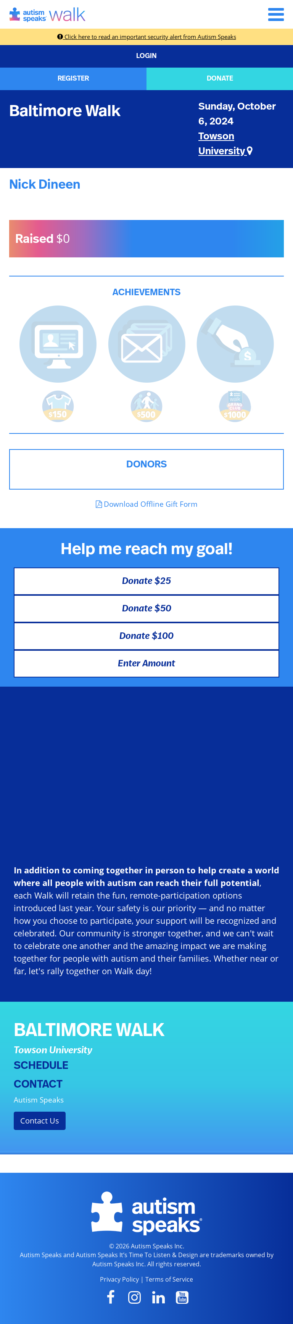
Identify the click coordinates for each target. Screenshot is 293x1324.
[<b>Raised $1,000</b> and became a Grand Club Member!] (235, 405)
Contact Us (39, 1120)
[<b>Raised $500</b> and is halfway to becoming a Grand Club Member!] (146, 405)
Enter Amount (146, 663)
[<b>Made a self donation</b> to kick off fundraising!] (235, 343)
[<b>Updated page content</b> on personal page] (58, 343)
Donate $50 (146, 608)
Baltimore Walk (65, 111)
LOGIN (146, 56)
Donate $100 (146, 636)
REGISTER (73, 78)
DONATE (220, 78)
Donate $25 (146, 581)
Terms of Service (169, 1279)
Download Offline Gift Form (147, 504)
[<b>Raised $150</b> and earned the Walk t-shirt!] (58, 405)
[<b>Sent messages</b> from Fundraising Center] (146, 343)
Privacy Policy (119, 1279)
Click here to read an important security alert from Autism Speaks (146, 36)
